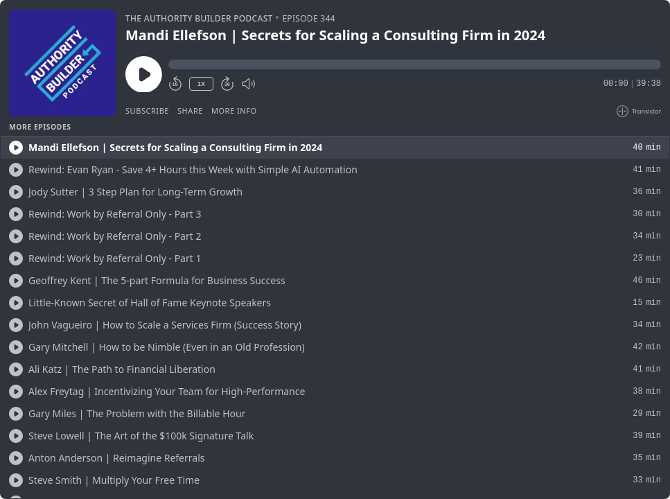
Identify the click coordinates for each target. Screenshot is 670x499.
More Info (234, 110)
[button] (414, 64)
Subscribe (147, 110)
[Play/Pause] (62, 63)
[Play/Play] (16, 148)
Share (190, 110)
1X (201, 84)
